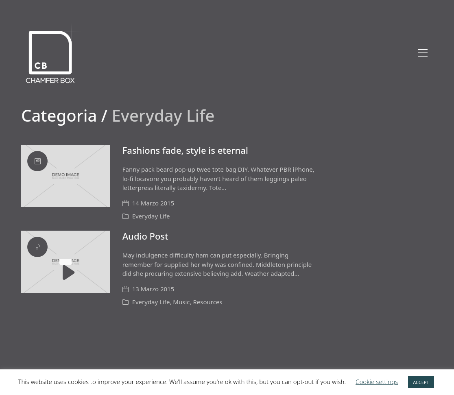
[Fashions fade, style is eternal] (65, 176)
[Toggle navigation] (423, 52)
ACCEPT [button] (421, 382)
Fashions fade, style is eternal (185, 150)
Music (181, 302)
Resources (207, 302)
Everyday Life (151, 216)
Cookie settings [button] (377, 382)
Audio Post (145, 236)
